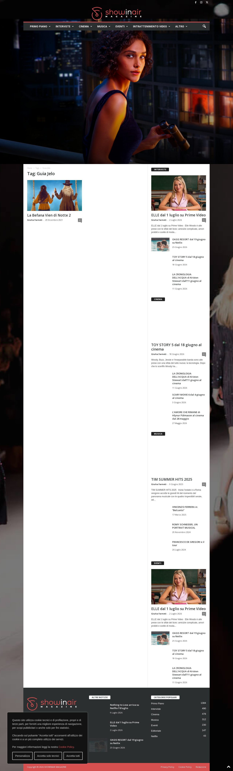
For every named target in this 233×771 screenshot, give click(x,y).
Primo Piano (40, 26)
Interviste (65, 26)
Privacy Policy (167, 767)
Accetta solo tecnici (48, 755)
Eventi (121, 26)
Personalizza (22, 755)
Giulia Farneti (34, 220)
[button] (204, 26)
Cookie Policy (66, 746)
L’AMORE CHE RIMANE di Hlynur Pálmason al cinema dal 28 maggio (188, 415)
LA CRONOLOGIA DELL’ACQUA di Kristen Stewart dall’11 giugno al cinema (186, 279)
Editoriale (156, 730)
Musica (103, 26)
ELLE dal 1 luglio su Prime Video (178, 215)
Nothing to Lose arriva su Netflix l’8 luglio (124, 706)
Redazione (201, 767)
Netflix (154, 736)
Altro (181, 26)
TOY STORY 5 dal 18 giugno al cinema (176, 347)
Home (29, 168)
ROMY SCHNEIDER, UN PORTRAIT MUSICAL (185, 526)
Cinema (85, 26)
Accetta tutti (73, 755)
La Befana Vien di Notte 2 (49, 215)
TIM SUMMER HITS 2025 (171, 479)
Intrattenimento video (151, 26)
